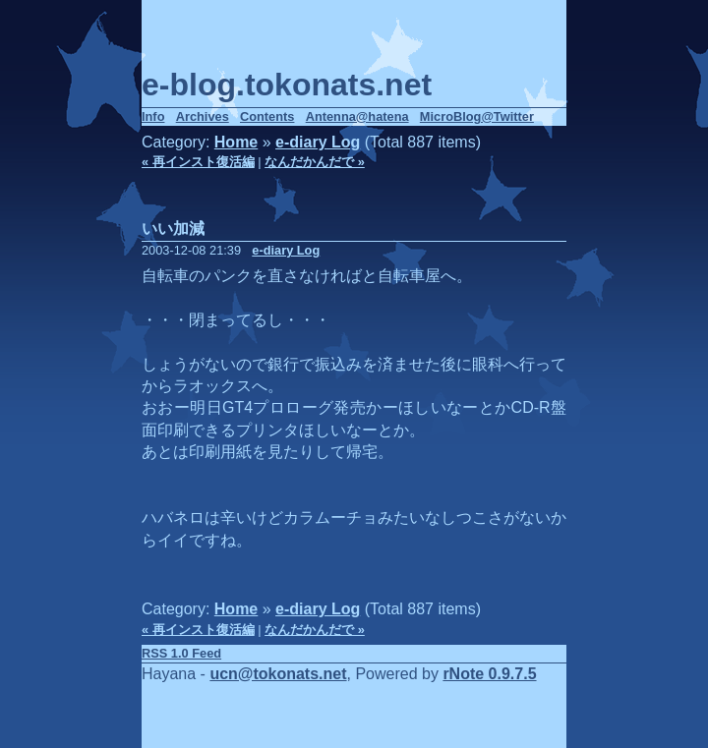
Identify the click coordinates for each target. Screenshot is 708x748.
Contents (267, 116)
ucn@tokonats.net (277, 673)
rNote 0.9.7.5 (489, 673)
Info (153, 116)
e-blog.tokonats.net (287, 84)
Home (236, 142)
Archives (202, 116)
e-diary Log (317, 142)
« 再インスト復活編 (198, 161)
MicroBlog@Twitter (477, 116)
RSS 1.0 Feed (181, 653)
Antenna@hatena (357, 116)
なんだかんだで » (315, 161)
